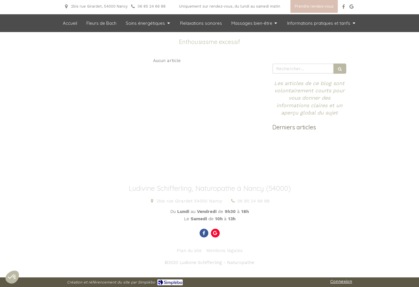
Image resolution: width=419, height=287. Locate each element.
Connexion (341, 281)
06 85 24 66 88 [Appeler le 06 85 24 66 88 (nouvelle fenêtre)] (253, 201)
